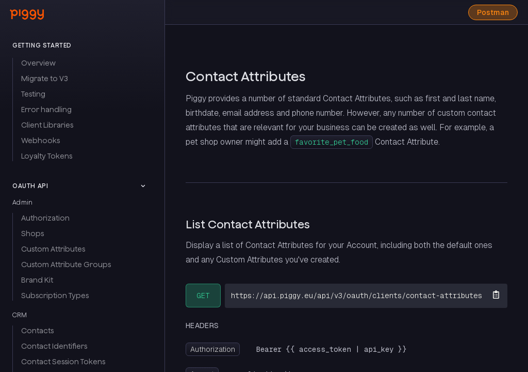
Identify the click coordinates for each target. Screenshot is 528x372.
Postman (493, 12)
